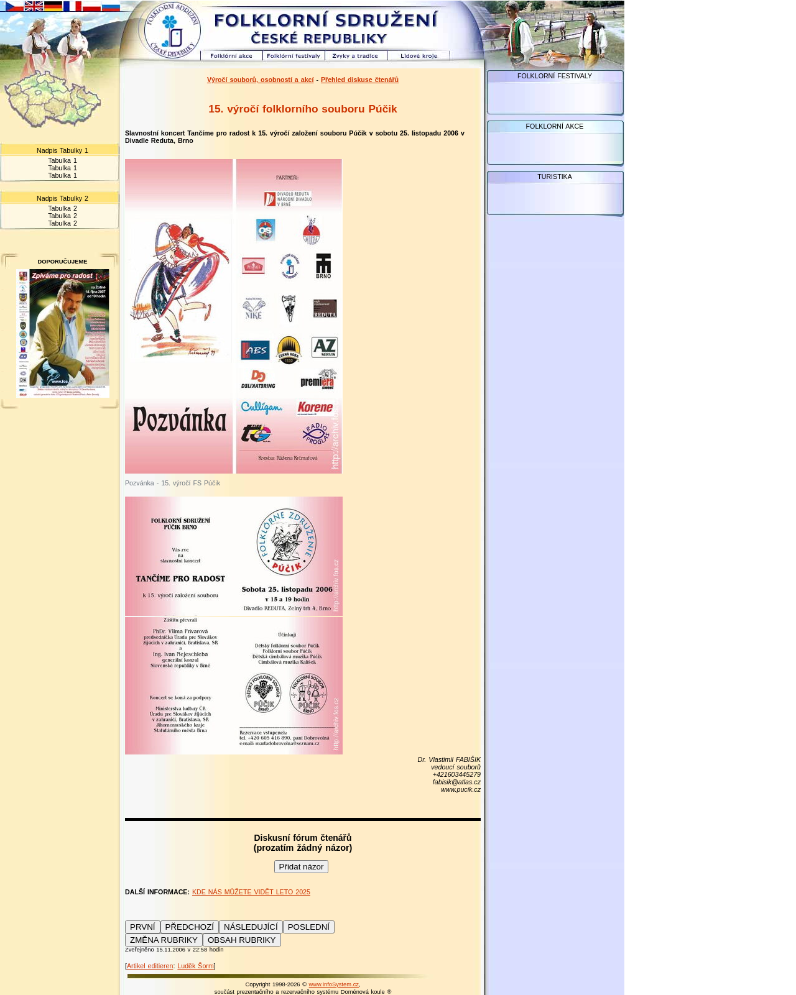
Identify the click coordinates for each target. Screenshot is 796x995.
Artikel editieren (150, 966)
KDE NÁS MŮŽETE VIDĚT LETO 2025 (251, 892)
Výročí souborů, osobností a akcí (260, 79)
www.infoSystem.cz (334, 984)
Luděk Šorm (195, 966)
